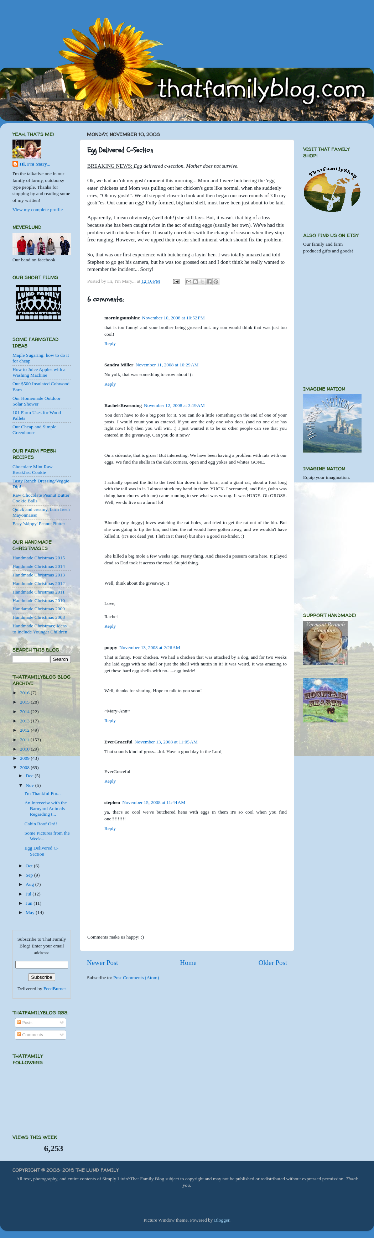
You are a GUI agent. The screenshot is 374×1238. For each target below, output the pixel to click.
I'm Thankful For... (43, 793)
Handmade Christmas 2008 (38, 617)
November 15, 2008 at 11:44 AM (153, 802)
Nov (30, 785)
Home (188, 962)
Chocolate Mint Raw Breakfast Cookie (32, 469)
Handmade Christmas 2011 (38, 592)
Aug (30, 884)
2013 (25, 721)
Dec (30, 775)
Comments (30, 1034)
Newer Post (102, 962)
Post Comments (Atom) (136, 977)
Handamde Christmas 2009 (38, 608)
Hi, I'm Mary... (35, 164)
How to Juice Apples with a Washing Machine (39, 372)
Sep (30, 875)
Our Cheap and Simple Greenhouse (34, 429)
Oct (30, 865)
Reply (110, 343)
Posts (24, 1022)
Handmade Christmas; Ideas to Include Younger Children (39, 628)
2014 (25, 711)
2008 (25, 767)
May (31, 912)
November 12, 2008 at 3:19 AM (174, 405)
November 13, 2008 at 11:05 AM (166, 742)
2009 (25, 758)
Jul (29, 894)
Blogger (221, 1220)
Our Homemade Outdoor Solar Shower (36, 401)
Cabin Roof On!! (41, 823)
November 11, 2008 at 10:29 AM (166, 364)
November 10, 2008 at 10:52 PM (173, 317)
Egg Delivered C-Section (41, 850)
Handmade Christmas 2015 (38, 557)
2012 (25, 730)
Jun (29, 903)
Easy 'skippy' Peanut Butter (38, 523)
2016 (25, 692)
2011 (25, 739)
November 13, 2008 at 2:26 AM (149, 647)
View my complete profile (37, 209)
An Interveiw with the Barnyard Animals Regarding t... (46, 808)
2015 (25, 702)
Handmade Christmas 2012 (38, 583)
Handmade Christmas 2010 (38, 600)
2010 (25, 749)
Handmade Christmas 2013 (38, 575)
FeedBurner (54, 988)
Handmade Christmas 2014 (38, 566)
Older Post (273, 962)
